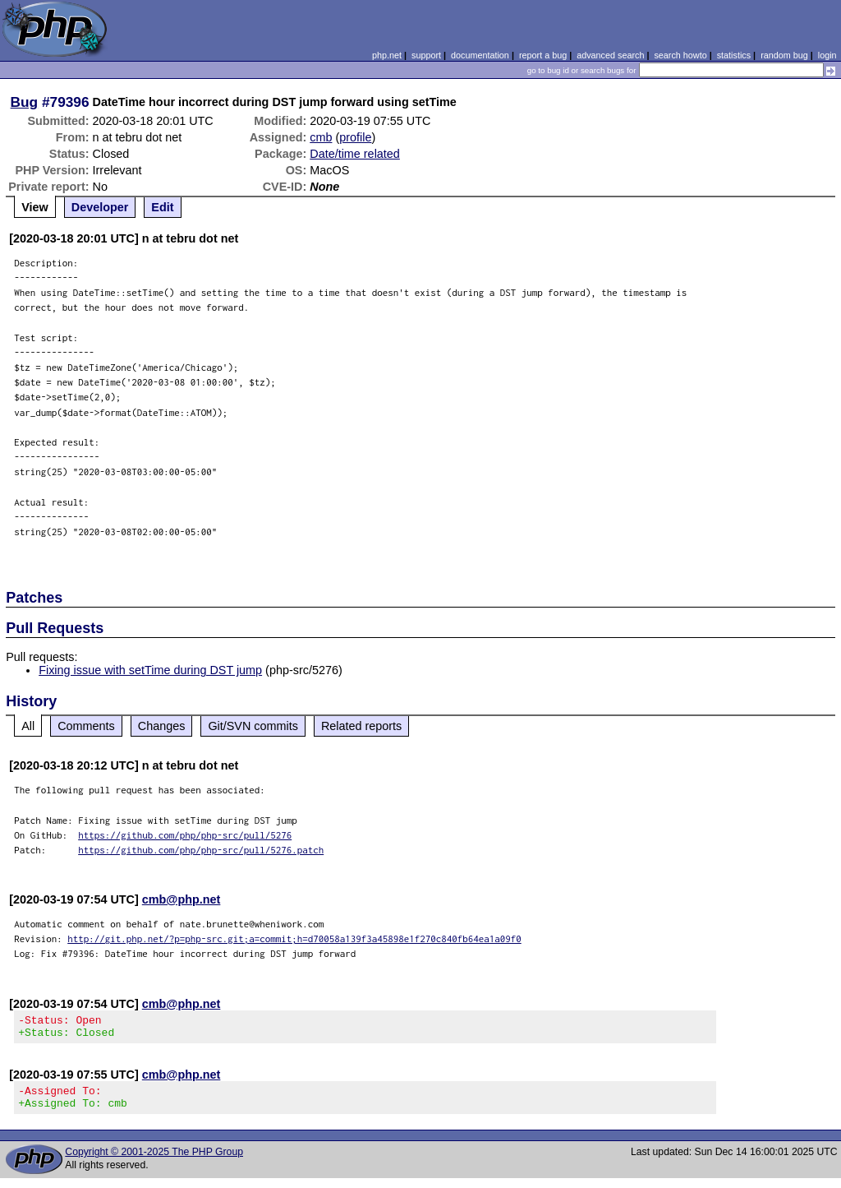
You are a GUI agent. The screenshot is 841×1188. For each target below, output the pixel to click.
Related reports (361, 726)
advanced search (610, 55)
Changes (162, 726)
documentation (480, 55)
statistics (734, 55)
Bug (25, 102)
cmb (321, 137)
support (426, 55)
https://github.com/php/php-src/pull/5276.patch (201, 849)
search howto (680, 55)
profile (355, 137)
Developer (100, 207)
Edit (162, 207)
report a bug (543, 55)
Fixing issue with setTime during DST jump (150, 670)
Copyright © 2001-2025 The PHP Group (154, 1161)
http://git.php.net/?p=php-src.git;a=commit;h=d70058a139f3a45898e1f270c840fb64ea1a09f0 (294, 938)
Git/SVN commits (253, 726)
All (27, 726)
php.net (387, 55)
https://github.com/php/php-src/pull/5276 (185, 835)
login (827, 55)
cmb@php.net (181, 899)
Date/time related (355, 153)
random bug (784, 55)
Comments (86, 726)
